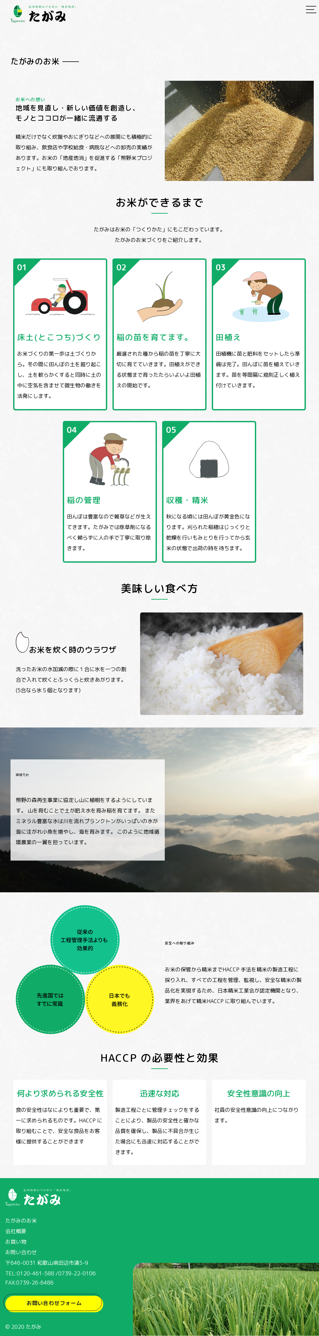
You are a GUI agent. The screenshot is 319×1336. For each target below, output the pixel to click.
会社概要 (15, 1231)
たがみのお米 (21, 1220)
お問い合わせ (21, 1252)
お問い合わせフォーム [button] (54, 1303)
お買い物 (15, 1241)
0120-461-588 (35, 1273)
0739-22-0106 (77, 1273)
